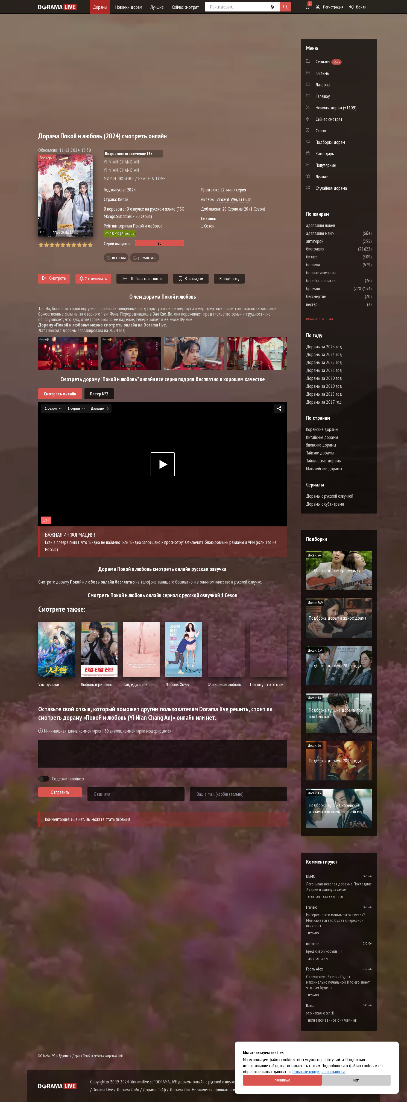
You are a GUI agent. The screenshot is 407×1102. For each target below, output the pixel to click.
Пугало (313, 933)
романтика (147, 258)
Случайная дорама (331, 188)
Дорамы (100, 7)
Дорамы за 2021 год (324, 370)
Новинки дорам (128, 7)
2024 (131, 189)
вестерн (329, 304)
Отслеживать (93, 279)
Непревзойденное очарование (332, 1020)
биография (331, 249)
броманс (329, 288)
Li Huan (245, 199)
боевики (329, 265)
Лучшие (157, 7)
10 (90, 245)
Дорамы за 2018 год (324, 394)
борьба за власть (337, 281)
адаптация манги (336, 233)
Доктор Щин (318, 959)
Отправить (60, 792)
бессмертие (332, 296)
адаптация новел (337, 225)
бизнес (328, 257)
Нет (356, 1080)
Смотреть (54, 278)
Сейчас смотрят (185, 7)
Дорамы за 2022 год (324, 362)
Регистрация (330, 7)
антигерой (331, 241)
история (119, 258)
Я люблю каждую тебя (325, 897)
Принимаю (282, 1080)
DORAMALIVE (46, 1056)
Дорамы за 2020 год (324, 378)
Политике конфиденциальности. (318, 1072)
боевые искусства (337, 273)
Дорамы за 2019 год (324, 386)
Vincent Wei (226, 199)
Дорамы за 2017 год (324, 402)
